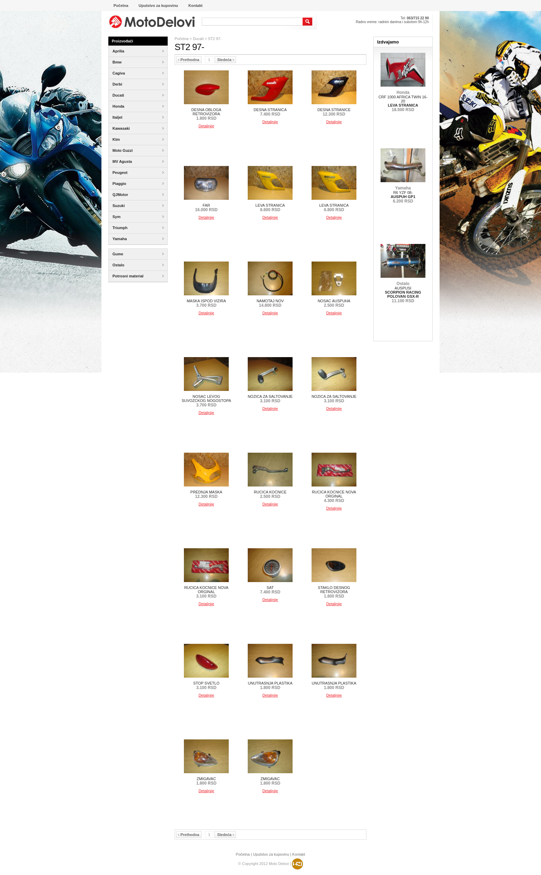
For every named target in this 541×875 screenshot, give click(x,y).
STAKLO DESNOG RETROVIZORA (334, 592)
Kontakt (298, 854)
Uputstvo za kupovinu (271, 854)
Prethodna (188, 60)
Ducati (198, 39)
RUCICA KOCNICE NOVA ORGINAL (334, 496)
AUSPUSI (403, 292)
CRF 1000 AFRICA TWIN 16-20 (402, 101)
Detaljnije (206, 126)
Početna (181, 39)
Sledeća (225, 60)
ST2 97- (215, 39)
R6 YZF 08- (403, 194)
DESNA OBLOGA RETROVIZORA (206, 114)
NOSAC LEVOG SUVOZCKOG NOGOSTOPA (206, 400)
